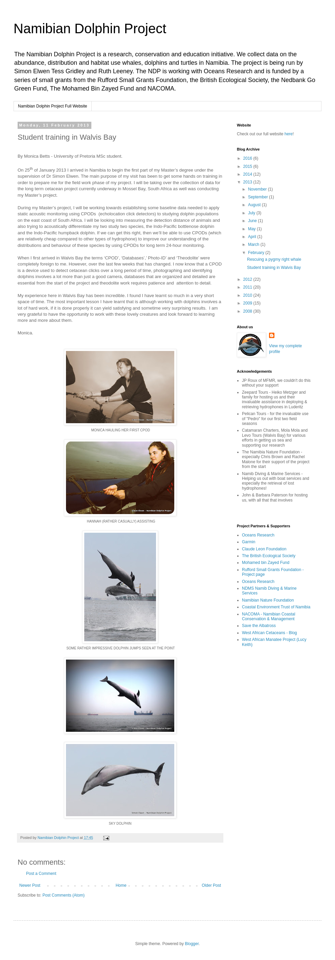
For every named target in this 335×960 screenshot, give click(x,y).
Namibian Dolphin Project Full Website (52, 106)
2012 (248, 279)
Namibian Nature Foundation (268, 600)
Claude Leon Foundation (264, 549)
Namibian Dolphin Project (90, 28)
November (258, 189)
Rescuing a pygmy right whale (274, 259)
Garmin (248, 542)
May (252, 229)
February (256, 252)
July (252, 213)
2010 (248, 295)
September (258, 197)
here (289, 134)
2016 (248, 158)
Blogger (192, 943)
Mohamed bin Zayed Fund (265, 562)
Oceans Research (258, 535)
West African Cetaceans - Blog (269, 632)
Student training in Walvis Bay (274, 267)
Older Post (211, 885)
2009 (248, 303)
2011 (248, 287)
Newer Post (29, 885)
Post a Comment (41, 873)
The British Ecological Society (268, 555)
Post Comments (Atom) (63, 895)
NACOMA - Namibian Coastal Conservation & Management (268, 616)
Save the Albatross (259, 625)
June (253, 220)
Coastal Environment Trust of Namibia (276, 607)
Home (121, 885)
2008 (248, 311)
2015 (248, 166)
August (255, 204)
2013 (248, 182)
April (252, 236)
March (254, 244)
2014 (248, 174)
